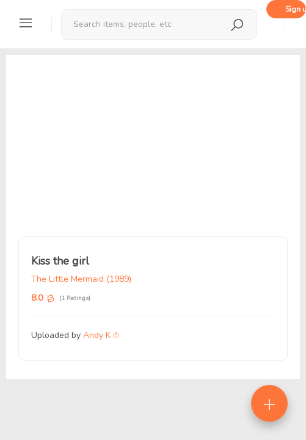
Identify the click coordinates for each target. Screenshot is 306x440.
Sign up (295, 9)
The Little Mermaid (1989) (81, 279)
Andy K (97, 335)
